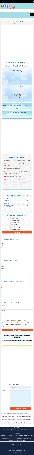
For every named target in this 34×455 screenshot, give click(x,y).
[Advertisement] (17, 42)
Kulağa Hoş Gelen (16, 229)
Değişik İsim (15, 224)
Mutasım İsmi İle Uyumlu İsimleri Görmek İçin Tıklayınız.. (17, 336)
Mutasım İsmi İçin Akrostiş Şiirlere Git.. (17, 66)
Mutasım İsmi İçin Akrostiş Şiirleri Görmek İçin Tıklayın (17, 340)
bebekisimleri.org (17, 452)
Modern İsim (15, 222)
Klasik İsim (15, 218)
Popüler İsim (15, 220)
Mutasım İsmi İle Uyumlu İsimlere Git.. (17, 62)
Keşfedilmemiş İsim (17, 227)
